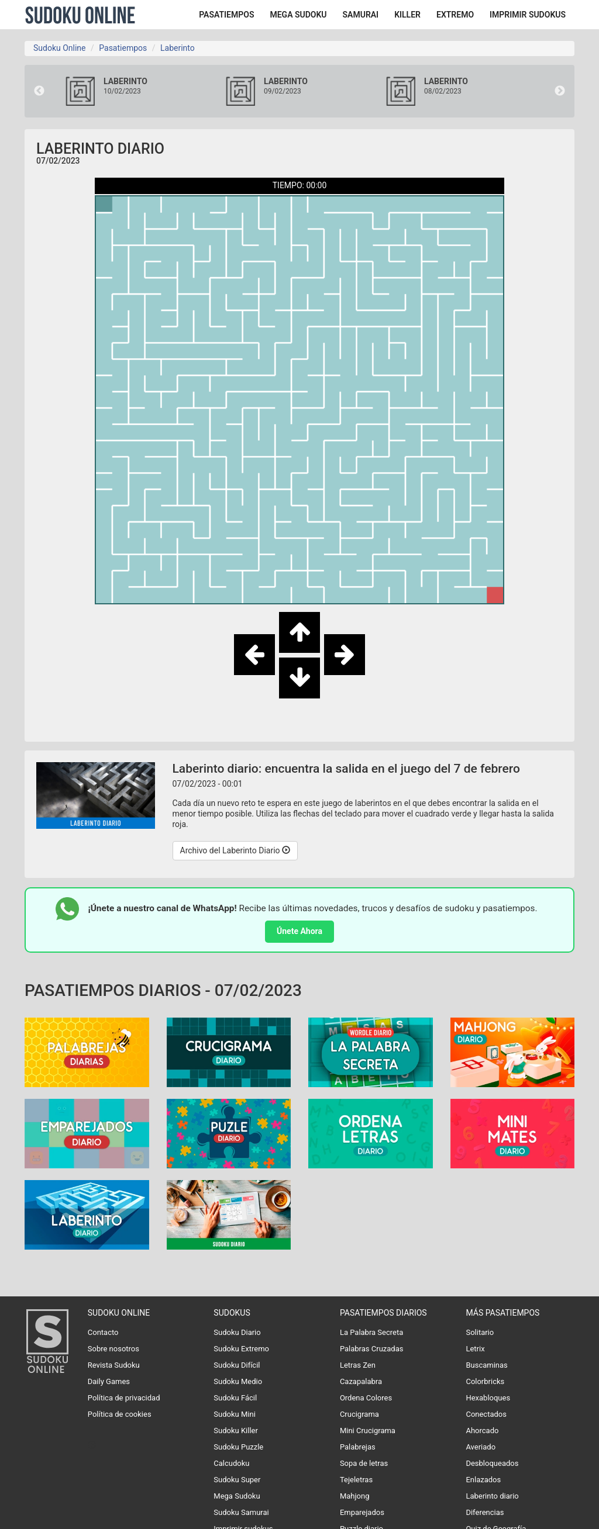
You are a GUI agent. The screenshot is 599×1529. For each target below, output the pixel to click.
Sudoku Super (237, 1479)
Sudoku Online (80, 14)
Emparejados (362, 1512)
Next (560, 91)
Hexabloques (488, 1397)
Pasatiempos (123, 48)
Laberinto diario (492, 1496)
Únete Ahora (299, 931)
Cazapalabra (361, 1381)
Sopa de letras (364, 1463)
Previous (39, 91)
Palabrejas (358, 1446)
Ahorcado (482, 1430)
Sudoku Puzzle (238, 1446)
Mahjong (355, 1496)
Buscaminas (486, 1365)
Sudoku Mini (234, 1414)
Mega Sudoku (237, 1496)
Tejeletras (356, 1479)
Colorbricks (485, 1381)
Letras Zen (358, 1365)
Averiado (480, 1446)
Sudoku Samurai (241, 1512)
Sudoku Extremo (241, 1348)
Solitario (480, 1332)
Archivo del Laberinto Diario (235, 850)
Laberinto (177, 48)
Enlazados (483, 1479)
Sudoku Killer (236, 1430)
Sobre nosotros (113, 1348)
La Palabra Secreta (371, 1332)
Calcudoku (231, 1463)
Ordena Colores (366, 1397)
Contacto (103, 1332)
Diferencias (485, 1512)
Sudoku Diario (237, 1332)
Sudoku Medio (238, 1381)
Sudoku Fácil (235, 1397)
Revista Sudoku (114, 1365)
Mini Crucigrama (367, 1430)
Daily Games (109, 1381)
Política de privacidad (124, 1397)
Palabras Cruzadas (372, 1348)
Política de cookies (120, 1414)
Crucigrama (359, 1414)
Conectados (486, 1414)
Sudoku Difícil (237, 1365)
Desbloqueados (492, 1463)
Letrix (475, 1348)
